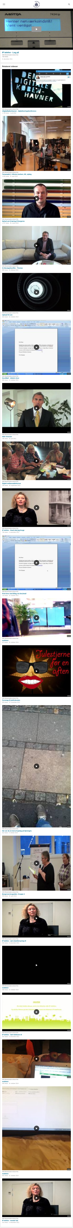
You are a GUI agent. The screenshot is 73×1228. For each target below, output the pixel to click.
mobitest (5, 640)
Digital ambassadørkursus (11, 483)
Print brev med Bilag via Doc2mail (14, 593)
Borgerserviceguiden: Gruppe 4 (13, 894)
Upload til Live (7, 315)
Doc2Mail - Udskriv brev (10, 378)
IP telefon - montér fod (10, 1220)
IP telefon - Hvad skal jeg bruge (13, 530)
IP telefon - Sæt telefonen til (12, 1035)
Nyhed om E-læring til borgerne (13, 221)
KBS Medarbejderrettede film (10, 55)
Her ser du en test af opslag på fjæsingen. (17, 831)
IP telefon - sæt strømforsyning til (14, 941)
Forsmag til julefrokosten (11, 700)
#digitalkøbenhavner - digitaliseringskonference (19, 111)
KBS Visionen (7, 436)
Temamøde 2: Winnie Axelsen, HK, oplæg (17, 174)
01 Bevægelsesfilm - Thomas (12, 268)
